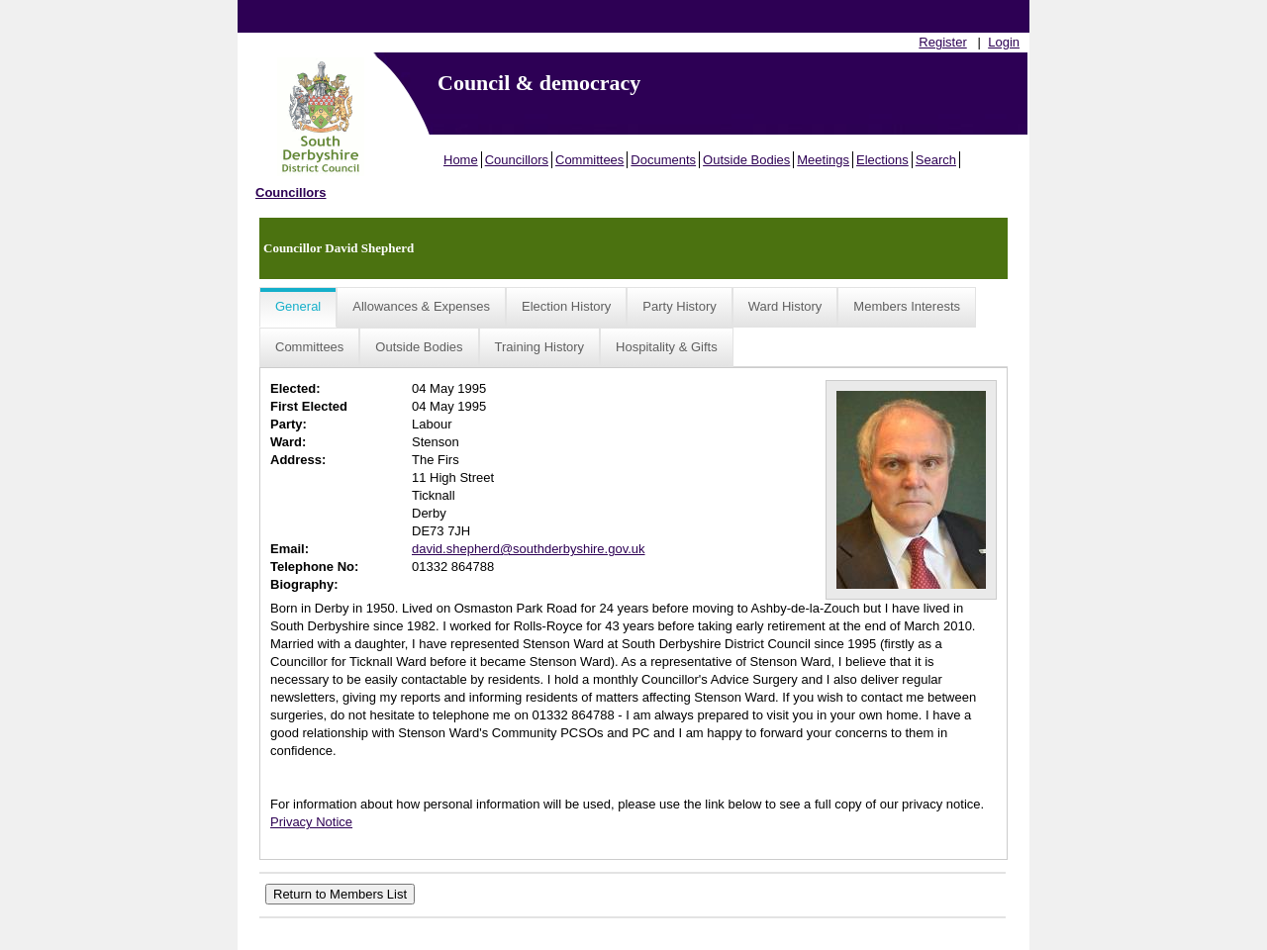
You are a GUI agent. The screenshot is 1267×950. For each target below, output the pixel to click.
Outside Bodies (746, 159)
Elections (882, 159)
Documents (663, 159)
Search (936, 159)
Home (460, 159)
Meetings (823, 159)
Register (942, 42)
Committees (589, 159)
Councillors (516, 159)
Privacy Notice (311, 821)
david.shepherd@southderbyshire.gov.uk (528, 548)
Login (1004, 42)
